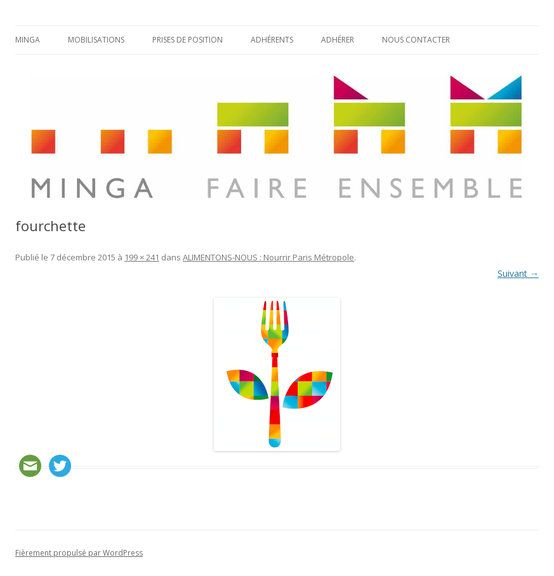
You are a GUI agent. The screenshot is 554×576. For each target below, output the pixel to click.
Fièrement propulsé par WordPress (79, 552)
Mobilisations (96, 39)
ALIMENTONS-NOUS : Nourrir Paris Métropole (268, 257)
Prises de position (187, 39)
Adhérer (337, 39)
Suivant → (518, 273)
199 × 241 (141, 257)
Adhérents (272, 39)
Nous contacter (416, 39)
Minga (27, 39)
